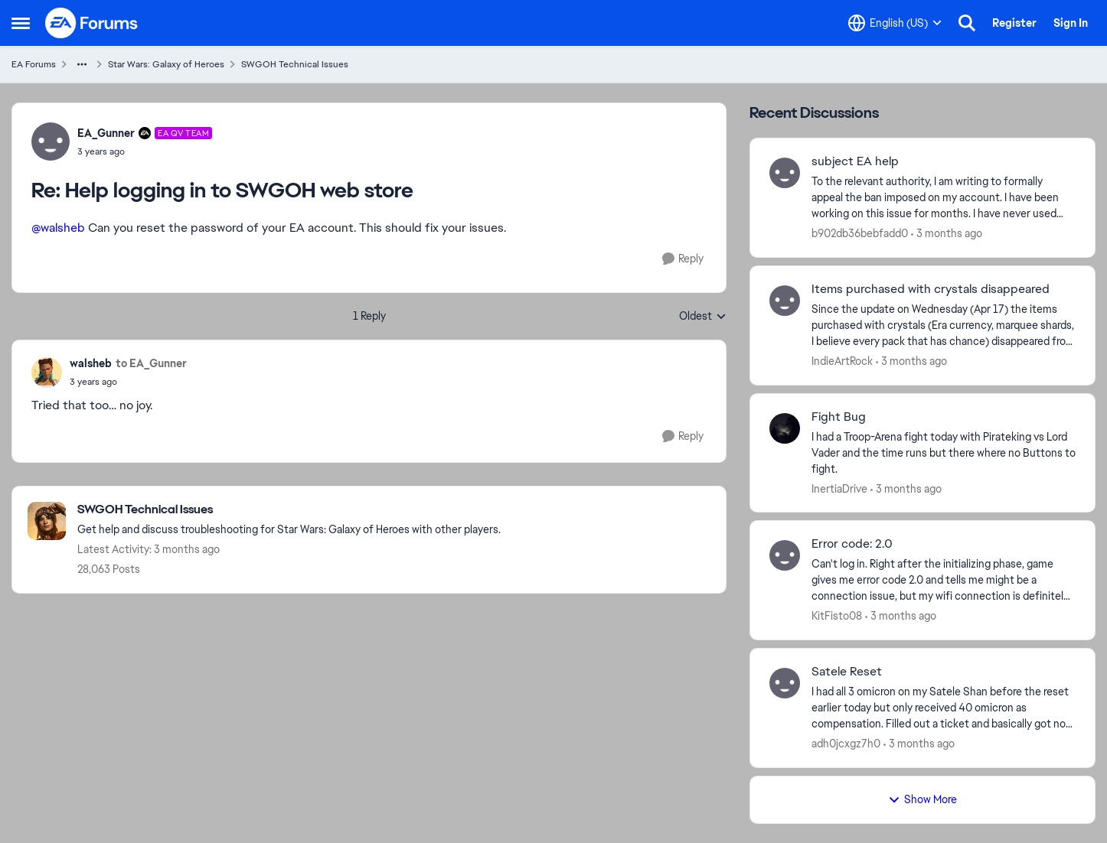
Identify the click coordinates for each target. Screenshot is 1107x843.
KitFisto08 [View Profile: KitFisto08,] (836, 616)
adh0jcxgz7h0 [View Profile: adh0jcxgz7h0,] (845, 743)
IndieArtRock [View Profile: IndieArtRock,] (842, 361)
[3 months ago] (946, 234)
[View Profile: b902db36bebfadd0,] (784, 173)
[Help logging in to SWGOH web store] (144, 151)
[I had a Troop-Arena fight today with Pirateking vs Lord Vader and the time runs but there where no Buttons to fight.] (943, 452)
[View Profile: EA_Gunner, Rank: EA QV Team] (50, 141)
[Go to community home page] (92, 23)
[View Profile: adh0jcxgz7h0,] (784, 683)
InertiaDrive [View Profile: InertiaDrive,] (839, 488)
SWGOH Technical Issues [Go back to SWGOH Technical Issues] (294, 64)
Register (1014, 23)
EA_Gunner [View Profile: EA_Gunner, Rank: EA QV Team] (106, 133)
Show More (922, 799)
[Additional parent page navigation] (82, 64)
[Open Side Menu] (21, 22)
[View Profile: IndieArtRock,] (784, 300)
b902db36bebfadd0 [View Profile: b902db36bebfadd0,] (859, 233)
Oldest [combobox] (703, 316)
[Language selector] (895, 23)
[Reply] (683, 259)
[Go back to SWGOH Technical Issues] (289, 510)
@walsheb (58, 228)
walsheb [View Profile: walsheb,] (91, 363)
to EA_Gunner (151, 363)
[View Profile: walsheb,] (46, 372)
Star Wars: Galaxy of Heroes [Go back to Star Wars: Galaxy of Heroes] (166, 64)
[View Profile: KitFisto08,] (784, 555)
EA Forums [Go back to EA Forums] (33, 64)
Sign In (1070, 23)
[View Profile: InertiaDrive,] (784, 428)
